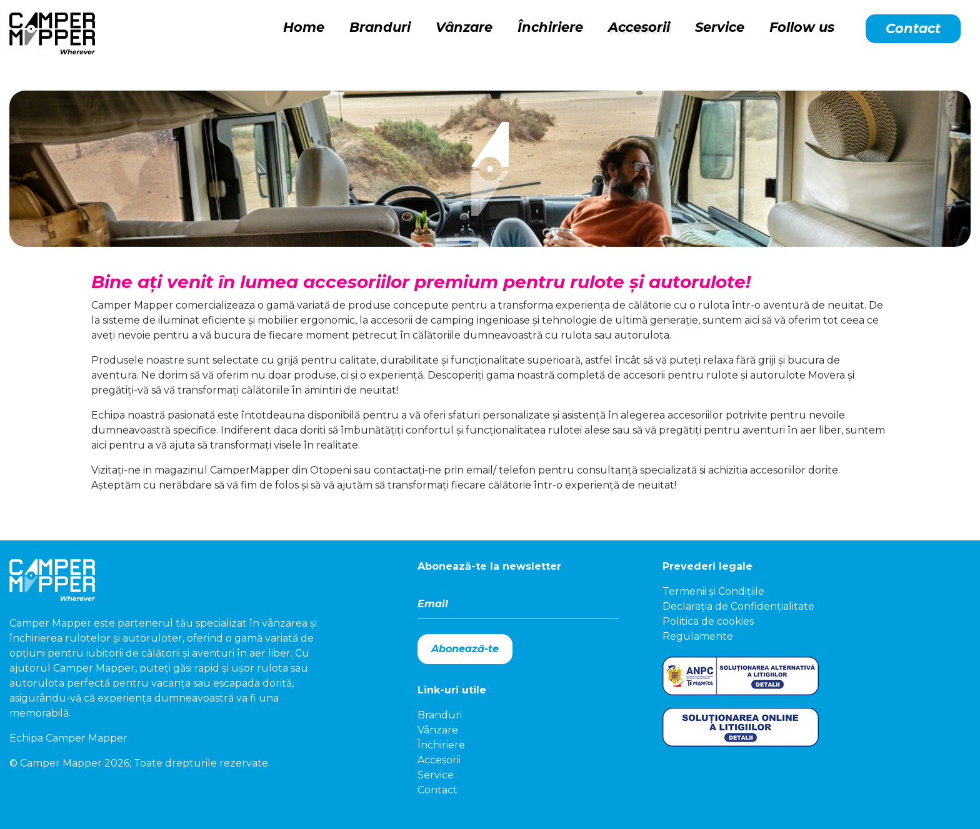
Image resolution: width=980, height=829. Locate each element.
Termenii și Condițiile (713, 591)
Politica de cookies (708, 621)
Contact (913, 28)
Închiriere (550, 27)
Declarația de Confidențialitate (738, 606)
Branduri (380, 27)
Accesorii (639, 27)
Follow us (801, 27)
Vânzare (464, 27)
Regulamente (697, 636)
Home (303, 27)
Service (719, 27)
